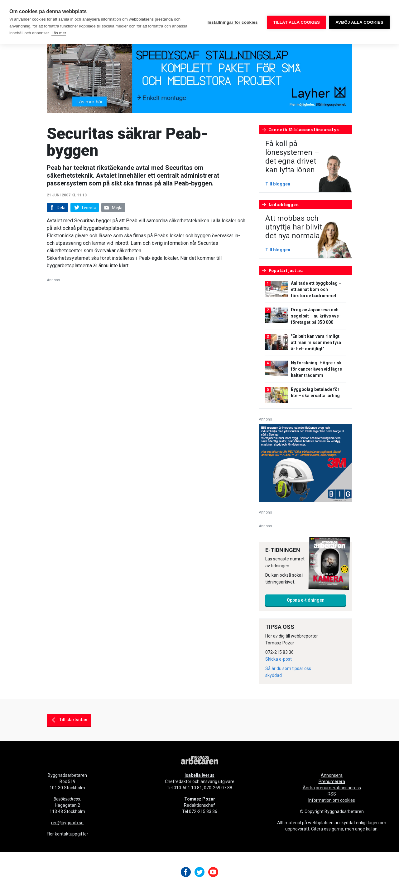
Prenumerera (332, 781)
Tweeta (84, 207)
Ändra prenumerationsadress (332, 787)
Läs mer (58, 33)
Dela (56, 208)
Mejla (113, 208)
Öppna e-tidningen (305, 600)
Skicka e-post (278, 659)
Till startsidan (69, 720)
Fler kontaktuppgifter (67, 833)
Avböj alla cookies (359, 22)
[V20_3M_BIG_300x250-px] (305, 462)
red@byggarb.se (67, 822)
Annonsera (332, 775)
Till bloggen (277, 183)
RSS (332, 793)
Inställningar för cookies (233, 22)
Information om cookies (331, 800)
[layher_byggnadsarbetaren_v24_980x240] (199, 75)
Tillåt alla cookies (296, 22)
